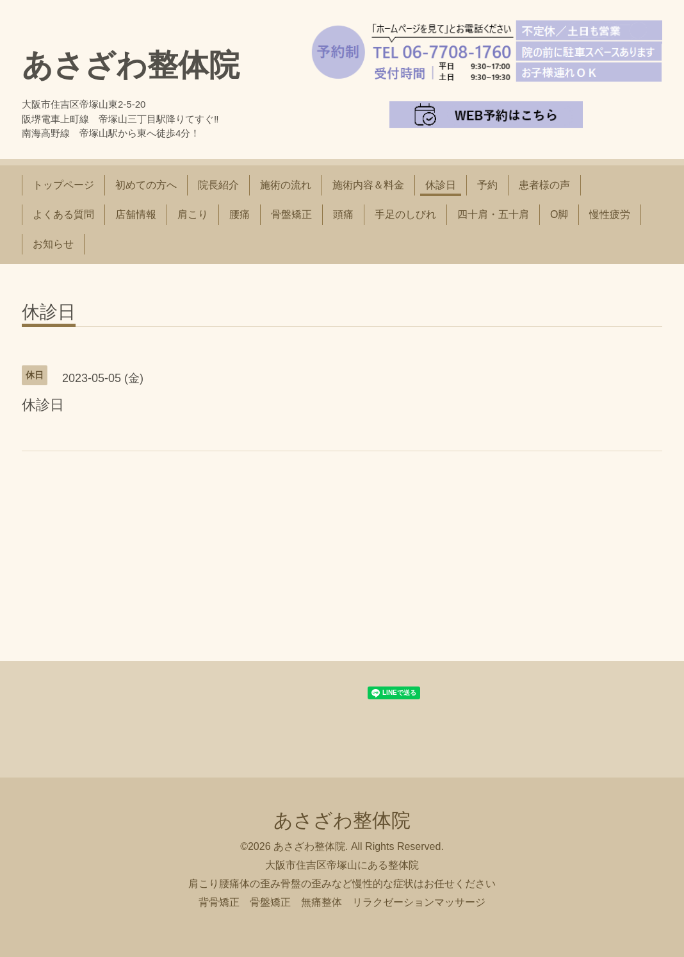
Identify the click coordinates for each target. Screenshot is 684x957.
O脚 (559, 214)
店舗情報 (135, 214)
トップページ (63, 184)
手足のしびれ (405, 214)
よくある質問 (63, 214)
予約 (487, 184)
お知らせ (53, 243)
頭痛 (343, 214)
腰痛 (239, 214)
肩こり (192, 214)
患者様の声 (544, 184)
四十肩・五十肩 (493, 214)
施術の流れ (285, 184)
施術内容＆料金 (368, 184)
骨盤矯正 (291, 214)
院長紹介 (218, 184)
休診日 (440, 184)
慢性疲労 (609, 214)
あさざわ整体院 (131, 65)
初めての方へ (146, 184)
